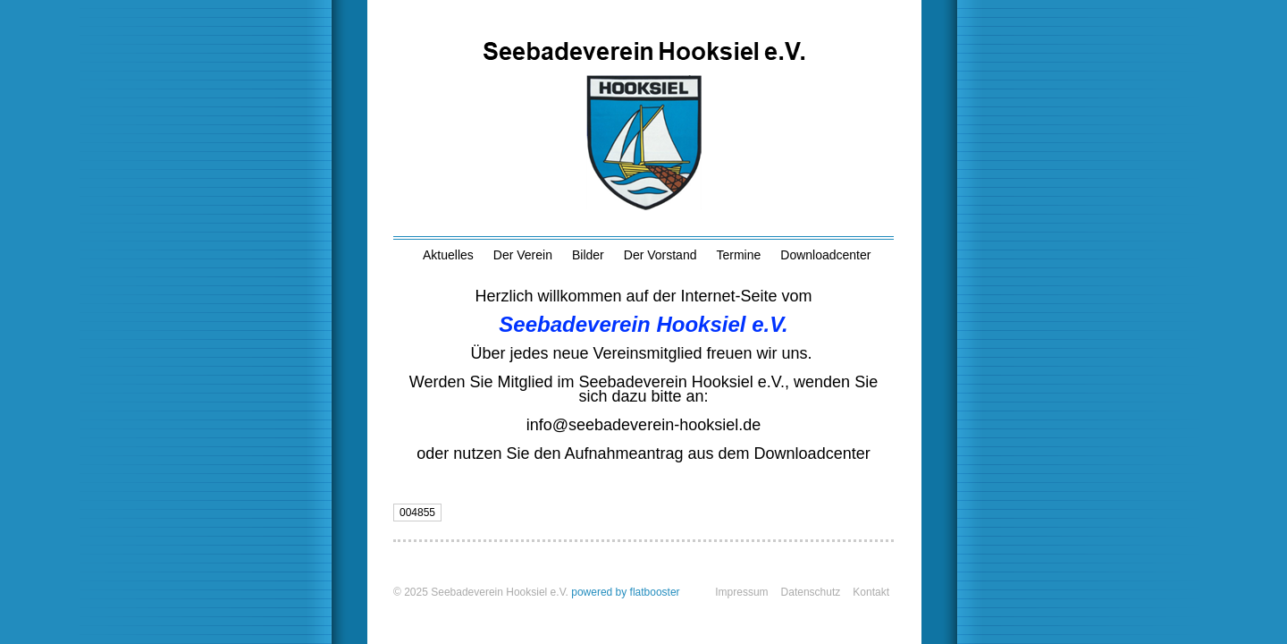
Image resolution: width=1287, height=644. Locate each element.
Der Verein (522, 255)
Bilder (588, 255)
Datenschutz (811, 592)
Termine (738, 255)
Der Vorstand (660, 255)
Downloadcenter (825, 255)
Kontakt (871, 592)
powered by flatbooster (625, 592)
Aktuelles (448, 255)
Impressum (741, 592)
